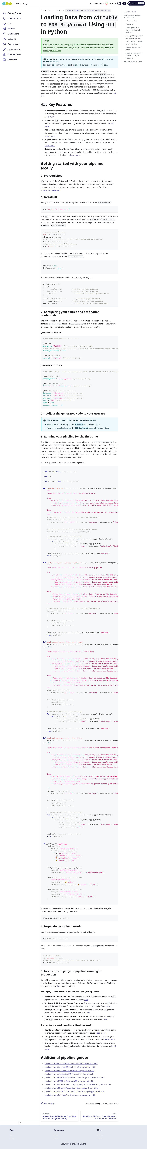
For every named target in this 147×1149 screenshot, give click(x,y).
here (86, 999)
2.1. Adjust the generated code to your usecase (134, 37)
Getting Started (14, 13)
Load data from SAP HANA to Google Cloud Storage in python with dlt (74, 1091)
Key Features (130, 12)
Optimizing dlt (14, 49)
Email (56, 1138)
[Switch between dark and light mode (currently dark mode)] (124, 3)
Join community (97, 3)
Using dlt (12, 39)
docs (59, 986)
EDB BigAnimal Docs (52, 50)
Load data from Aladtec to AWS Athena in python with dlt (69, 1074)
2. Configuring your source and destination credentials (133, 30)
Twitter (100, 1138)
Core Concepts (14, 18)
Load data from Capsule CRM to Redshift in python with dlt (70, 1067)
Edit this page (48, 1103)
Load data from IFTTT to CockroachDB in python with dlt (69, 1081)
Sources (11, 28)
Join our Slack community (54, 65)
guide (87, 1012)
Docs (18, 3)
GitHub (100, 1135)
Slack (56, 1135)
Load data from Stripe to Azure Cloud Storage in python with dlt (72, 1088)
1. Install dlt (130, 24)
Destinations (13, 34)
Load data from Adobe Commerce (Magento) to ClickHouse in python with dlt (78, 1084)
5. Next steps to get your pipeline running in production (134, 55)
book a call (72, 65)
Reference (12, 59)
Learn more (50, 117)
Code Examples (14, 54)
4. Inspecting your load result (133, 48)
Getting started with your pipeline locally (132, 16)
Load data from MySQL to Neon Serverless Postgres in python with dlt (75, 1077)
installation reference (50, 190)
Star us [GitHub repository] (113, 3)
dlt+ (9, 23)
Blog (25, 3)
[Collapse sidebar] (19, 1123)
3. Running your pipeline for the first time (134, 42)
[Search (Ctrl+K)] (136, 3)
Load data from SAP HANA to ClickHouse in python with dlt (70, 1095)
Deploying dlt (14, 44)
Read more (51, 424)
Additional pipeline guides (133, 61)
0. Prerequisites (131, 21)
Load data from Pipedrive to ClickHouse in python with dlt (69, 1070)
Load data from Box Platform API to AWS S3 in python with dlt (71, 1063)
